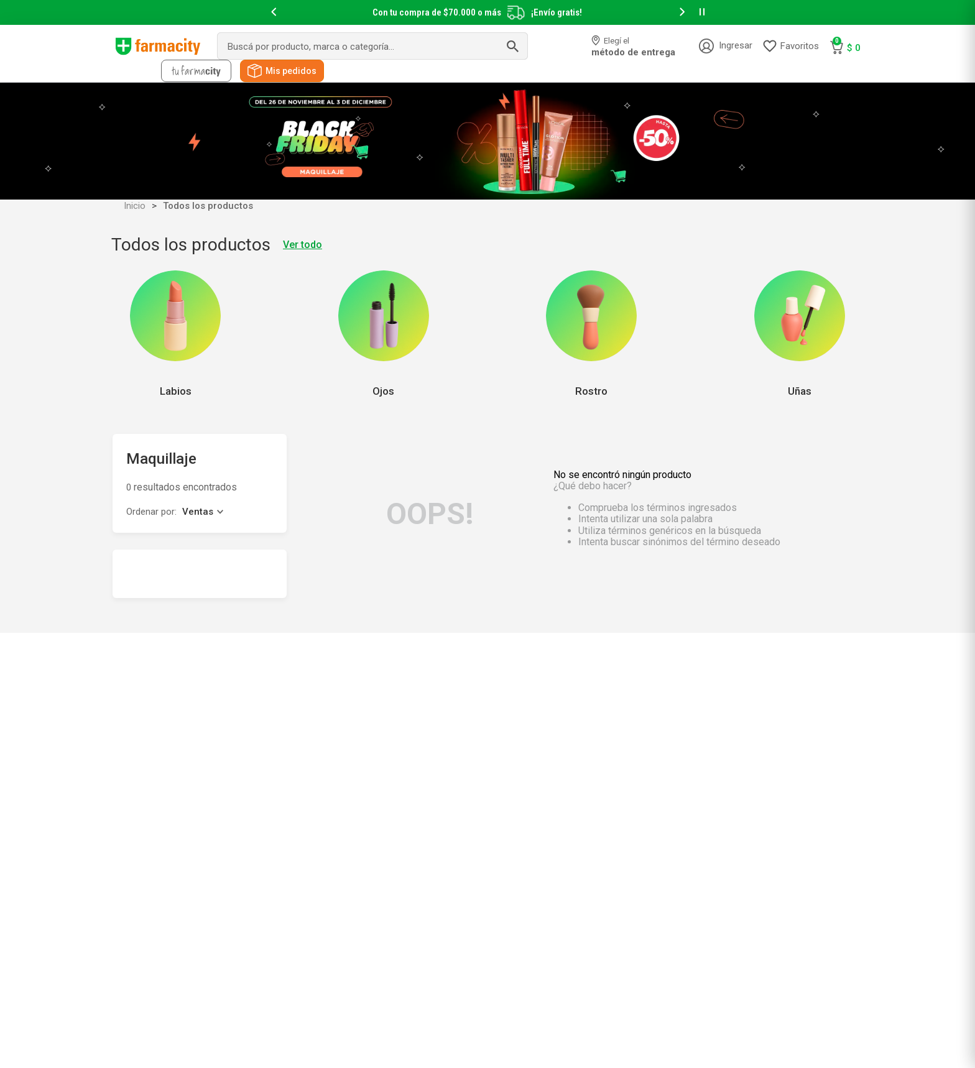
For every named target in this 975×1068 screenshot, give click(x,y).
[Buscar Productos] (512, 46)
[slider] (487, 12)
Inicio (135, 206)
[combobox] (372, 46)
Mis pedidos (291, 71)
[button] (273, 12)
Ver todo (302, 245)
